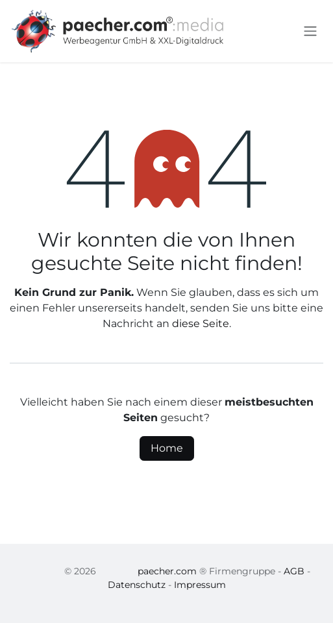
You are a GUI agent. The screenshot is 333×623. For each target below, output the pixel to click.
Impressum (200, 585)
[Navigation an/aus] (310, 31)
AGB (294, 571)
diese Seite (200, 323)
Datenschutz (137, 585)
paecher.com (167, 571)
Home (167, 448)
